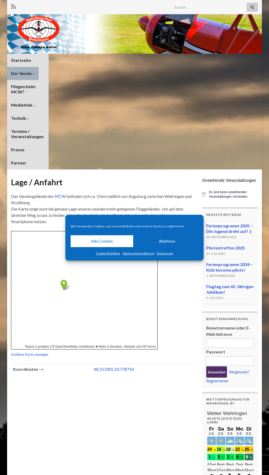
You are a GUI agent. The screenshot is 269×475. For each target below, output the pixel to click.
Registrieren (217, 291)
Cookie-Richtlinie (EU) (240, 464)
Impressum (165, 253)
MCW (60, 106)
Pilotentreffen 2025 (225, 158)
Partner (18, 73)
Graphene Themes (53, 469)
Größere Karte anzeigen (29, 265)
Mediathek (130, 60)
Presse (242, 60)
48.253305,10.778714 (114, 279)
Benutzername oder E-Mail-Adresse (228, 241)
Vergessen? (239, 282)
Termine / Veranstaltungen (202, 60)
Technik (159, 60)
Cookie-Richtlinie (108, 253)
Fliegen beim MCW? (90, 60)
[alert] (230, 105)
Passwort (215, 262)
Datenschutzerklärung (138, 253)
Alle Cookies (102, 241)
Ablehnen (167, 241)
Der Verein (51, 60)
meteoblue (216, 438)
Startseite (21, 60)
